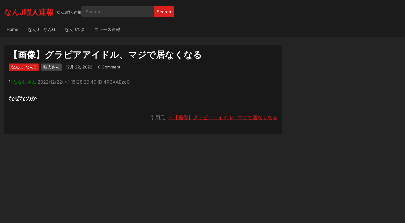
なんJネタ (75, 29)
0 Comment (109, 66)
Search (164, 11)
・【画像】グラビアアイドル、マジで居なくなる (222, 117)
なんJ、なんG (41, 29)
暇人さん (51, 66)
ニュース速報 (107, 29)
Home (12, 29)
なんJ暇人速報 (29, 12)
